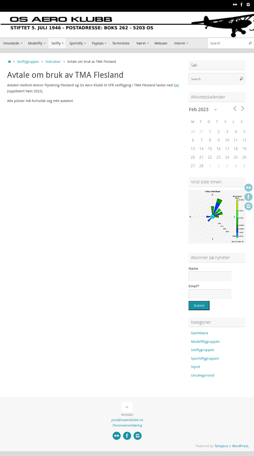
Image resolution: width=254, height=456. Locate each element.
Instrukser (53, 61)
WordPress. (240, 446)
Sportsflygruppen (205, 358)
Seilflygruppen (28, 61)
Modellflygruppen (205, 341)
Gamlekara (199, 332)
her (176, 85)
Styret (195, 366)
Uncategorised (202, 375)
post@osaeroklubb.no (127, 420)
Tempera (221, 446)
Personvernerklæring (127, 425)
